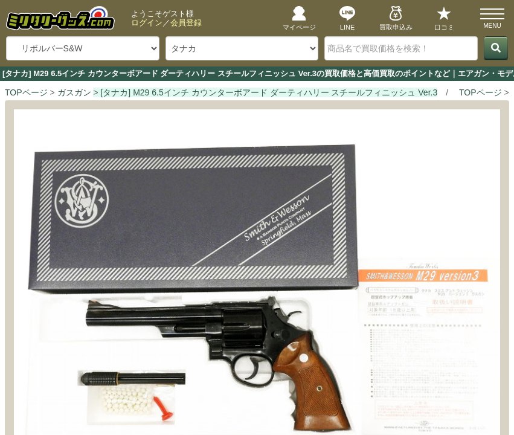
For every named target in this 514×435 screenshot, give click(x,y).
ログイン (146, 22)
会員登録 (186, 22)
